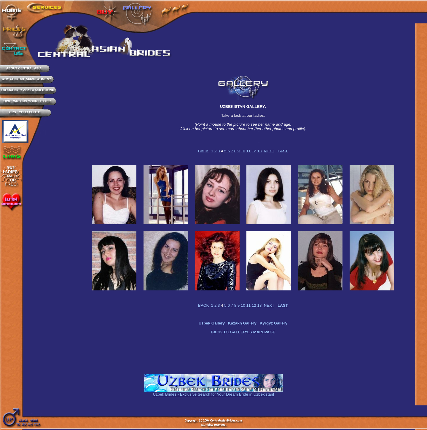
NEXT (269, 151)
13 (259, 151)
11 (248, 151)
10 (243, 151)
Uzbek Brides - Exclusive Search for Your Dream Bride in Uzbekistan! (213, 394)
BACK (203, 151)
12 (254, 151)
